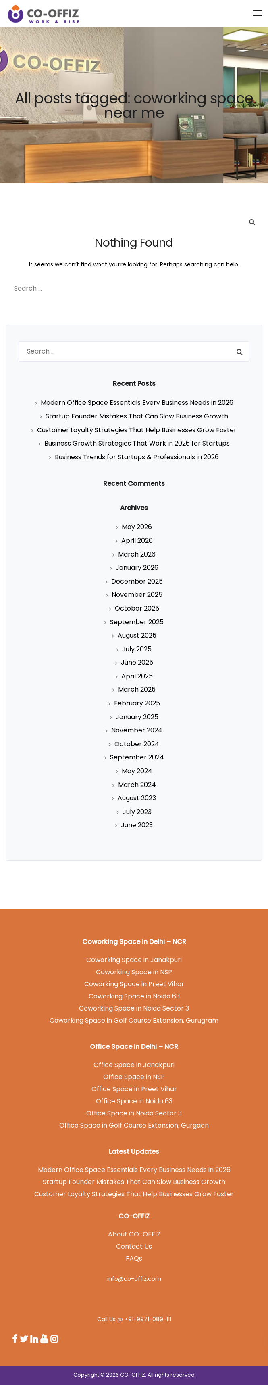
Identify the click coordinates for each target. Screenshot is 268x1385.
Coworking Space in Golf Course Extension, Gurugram (134, 1020)
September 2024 (137, 757)
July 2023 (137, 811)
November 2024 (136, 730)
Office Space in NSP (134, 1077)
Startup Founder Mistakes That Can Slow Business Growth (137, 416)
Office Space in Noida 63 (134, 1101)
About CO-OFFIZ (134, 1234)
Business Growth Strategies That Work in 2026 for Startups (137, 443)
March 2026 (137, 554)
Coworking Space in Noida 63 (134, 996)
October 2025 (137, 608)
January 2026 (137, 567)
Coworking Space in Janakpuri (134, 959)
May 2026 (137, 526)
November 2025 (137, 594)
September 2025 (137, 622)
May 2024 (137, 771)
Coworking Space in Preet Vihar (134, 984)
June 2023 (137, 825)
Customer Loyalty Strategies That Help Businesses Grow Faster (137, 430)
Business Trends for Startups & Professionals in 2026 (137, 457)
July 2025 (137, 649)
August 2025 (137, 635)
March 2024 (137, 784)
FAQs (134, 1258)
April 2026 (137, 540)
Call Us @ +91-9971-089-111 (134, 1319)
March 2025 (137, 689)
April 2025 (137, 676)
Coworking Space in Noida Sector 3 (134, 1008)
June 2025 (137, 662)
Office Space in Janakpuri (134, 1064)
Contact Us (134, 1246)
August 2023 (137, 798)
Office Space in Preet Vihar (134, 1089)
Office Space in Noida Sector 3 (134, 1113)
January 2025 (137, 717)
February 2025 (137, 703)
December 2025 (137, 581)
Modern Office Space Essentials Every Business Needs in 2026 (137, 402)
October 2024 (136, 744)
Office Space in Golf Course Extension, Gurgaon (134, 1125)
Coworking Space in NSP (134, 972)
